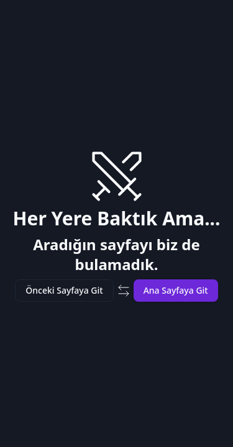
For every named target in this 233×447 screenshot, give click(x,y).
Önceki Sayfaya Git (64, 290)
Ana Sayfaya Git (176, 290)
